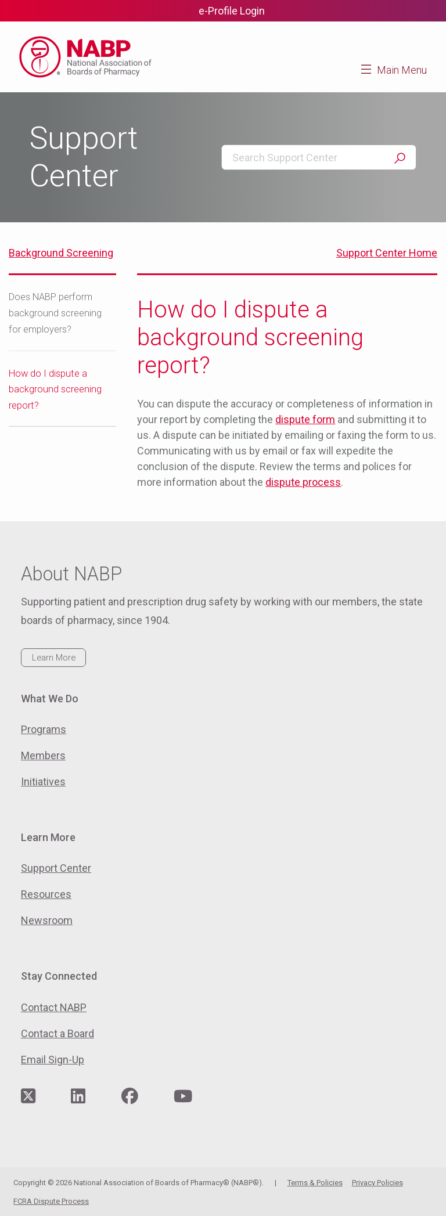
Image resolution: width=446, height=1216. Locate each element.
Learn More (53, 657)
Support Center (56, 868)
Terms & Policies (315, 1182)
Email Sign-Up (52, 1059)
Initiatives (43, 781)
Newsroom (47, 920)
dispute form (305, 419)
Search (399, 158)
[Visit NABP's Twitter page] (28, 1096)
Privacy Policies (377, 1182)
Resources (46, 894)
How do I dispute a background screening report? (55, 390)
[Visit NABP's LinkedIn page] (78, 1096)
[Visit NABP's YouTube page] (183, 1096)
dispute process (303, 482)
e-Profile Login (232, 11)
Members (43, 755)
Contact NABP (54, 1007)
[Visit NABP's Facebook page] (129, 1096)
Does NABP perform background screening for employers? (55, 313)
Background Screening (61, 253)
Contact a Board (57, 1033)
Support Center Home (386, 253)
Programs (43, 729)
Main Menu (402, 70)
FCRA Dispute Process (51, 1201)
